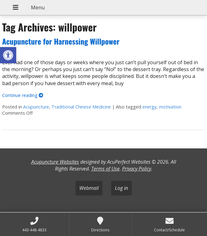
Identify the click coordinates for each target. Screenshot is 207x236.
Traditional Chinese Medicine (81, 107)
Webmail (89, 188)
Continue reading (22, 95)
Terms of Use (105, 168)
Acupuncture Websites (55, 161)
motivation (170, 107)
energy (149, 107)
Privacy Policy (136, 168)
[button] (8, 55)
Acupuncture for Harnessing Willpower (61, 41)
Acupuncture (36, 107)
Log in (121, 188)
